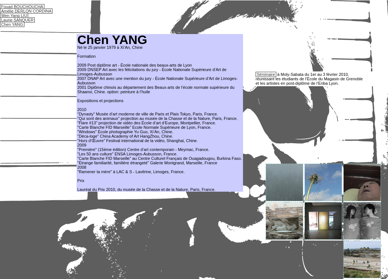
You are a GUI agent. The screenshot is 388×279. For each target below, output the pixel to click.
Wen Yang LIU (14, 15)
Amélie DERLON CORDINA (26, 11)
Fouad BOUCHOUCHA (22, 6)
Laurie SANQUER (17, 20)
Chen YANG (12, 24)
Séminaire (266, 74)
